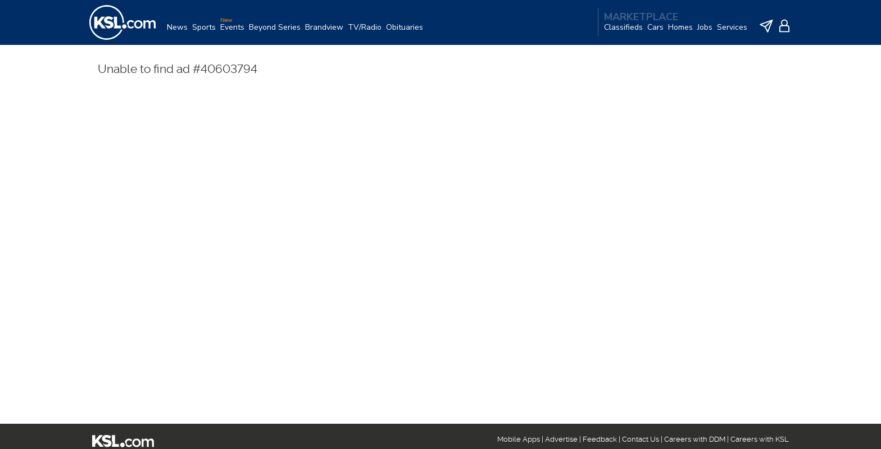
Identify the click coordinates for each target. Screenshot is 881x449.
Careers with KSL (759, 439)
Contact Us (640, 439)
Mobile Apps (518, 439)
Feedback (600, 439)
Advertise (561, 439)
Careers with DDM (694, 439)
